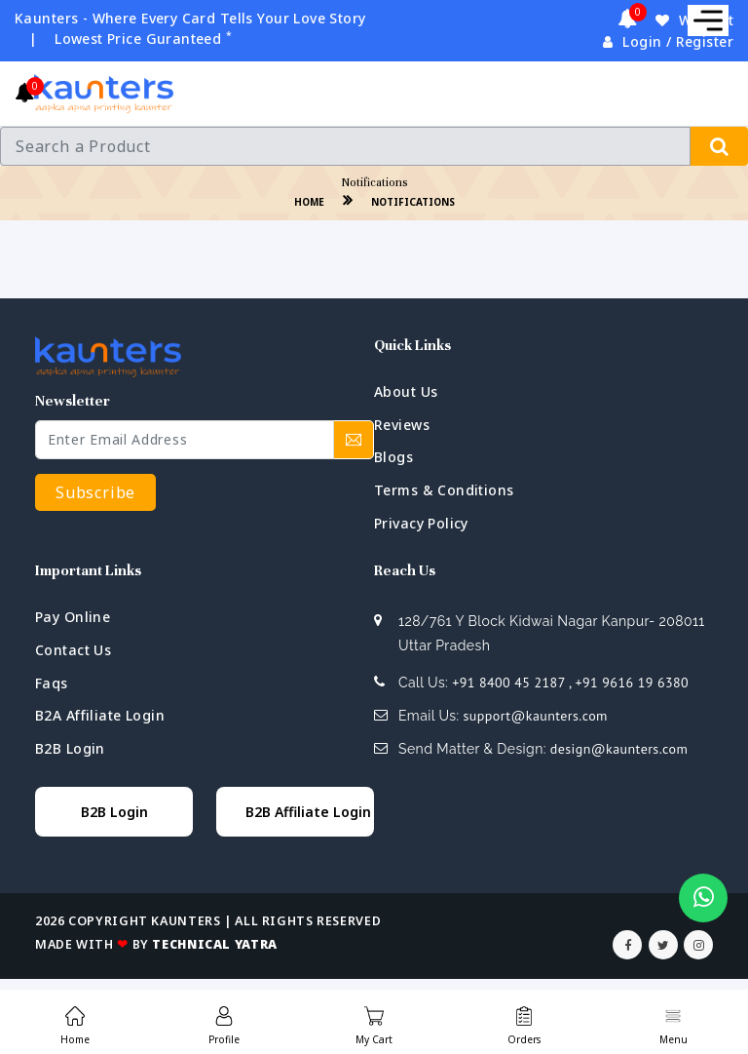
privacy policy (421, 523)
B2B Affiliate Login (308, 811)
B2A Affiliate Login (100, 715)
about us (405, 391)
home (309, 202)
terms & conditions (444, 490)
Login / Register (668, 41)
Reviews (402, 424)
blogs (393, 457)
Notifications (413, 202)
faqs (51, 683)
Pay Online (72, 616)
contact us (73, 650)
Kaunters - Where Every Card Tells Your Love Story (190, 18)
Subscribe (95, 492)
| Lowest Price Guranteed (130, 38)
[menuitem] (75, 1022)
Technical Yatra (214, 944)
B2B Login (70, 748)
